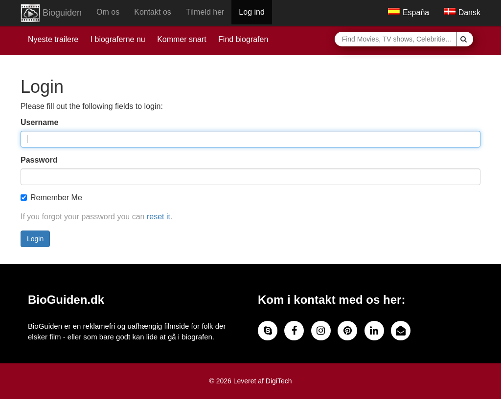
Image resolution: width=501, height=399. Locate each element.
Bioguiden (51, 13)
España (408, 12)
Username (39, 122)
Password (39, 160)
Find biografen (243, 39)
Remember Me (51, 197)
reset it (158, 216)
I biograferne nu (118, 39)
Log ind (252, 12)
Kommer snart (181, 39)
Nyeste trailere (53, 39)
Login (35, 239)
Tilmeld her (205, 12)
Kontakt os (152, 12)
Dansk (462, 12)
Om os (107, 12)
